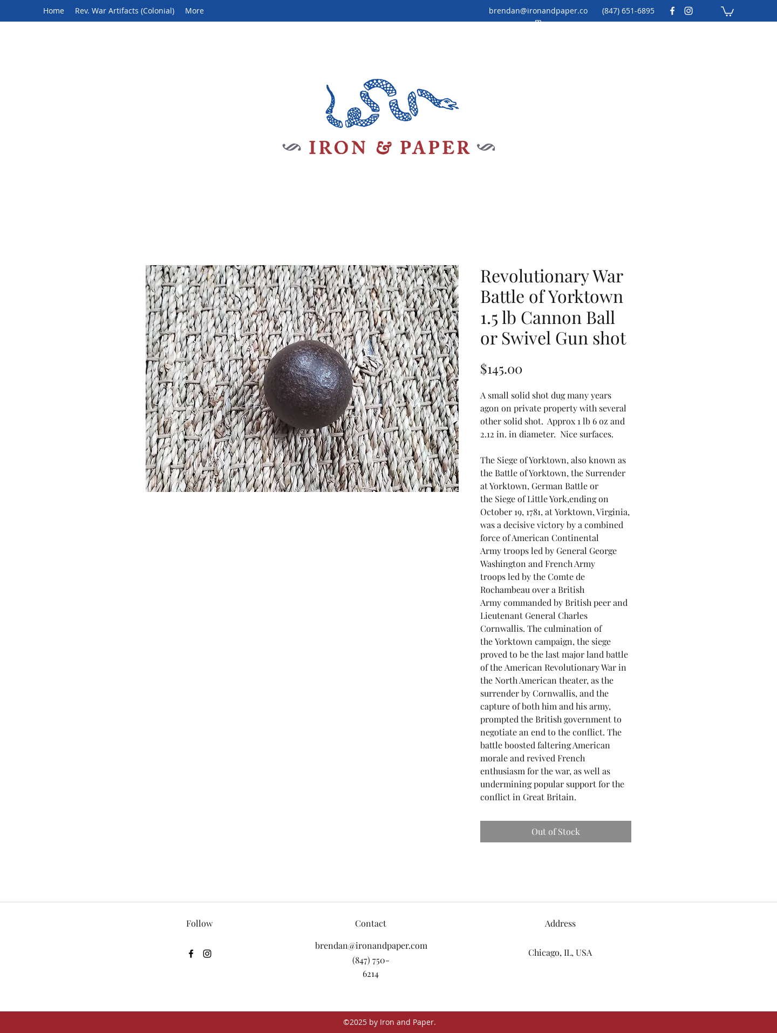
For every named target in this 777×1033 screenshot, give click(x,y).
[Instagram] (688, 10)
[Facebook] (672, 10)
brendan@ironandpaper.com (538, 15)
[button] (727, 10)
